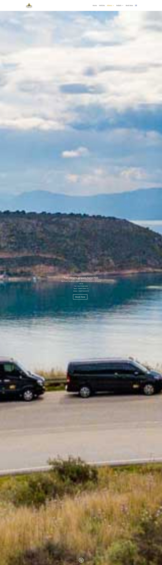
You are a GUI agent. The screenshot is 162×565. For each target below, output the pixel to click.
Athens (109, 5)
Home (95, 5)
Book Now (129, 5)
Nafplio (118, 5)
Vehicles (102, 5)
